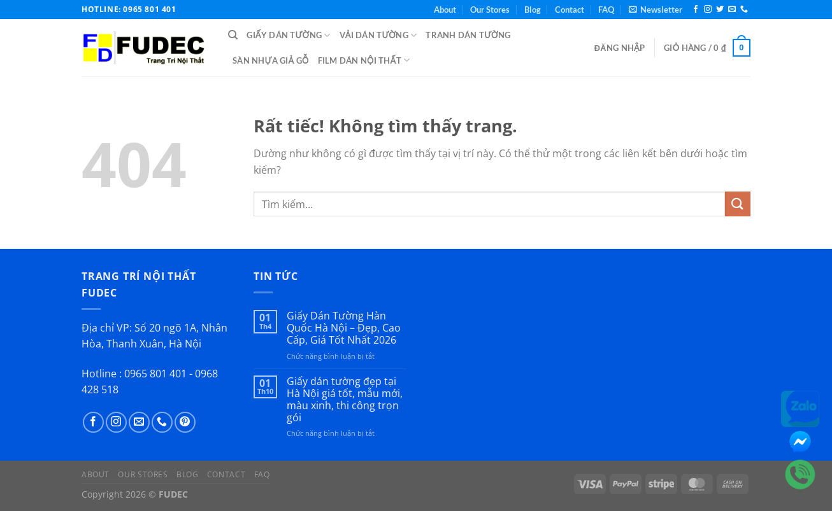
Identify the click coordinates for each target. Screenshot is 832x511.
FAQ (606, 9)
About (445, 9)
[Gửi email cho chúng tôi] (732, 9)
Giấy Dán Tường (288, 35)
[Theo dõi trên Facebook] (695, 9)
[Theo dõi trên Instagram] (708, 9)
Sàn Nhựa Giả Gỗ (271, 60)
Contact (569, 9)
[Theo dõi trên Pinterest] (185, 422)
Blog (532, 9)
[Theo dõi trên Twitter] (720, 9)
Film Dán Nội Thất (364, 60)
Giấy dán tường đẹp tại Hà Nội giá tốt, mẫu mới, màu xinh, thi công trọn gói (345, 399)
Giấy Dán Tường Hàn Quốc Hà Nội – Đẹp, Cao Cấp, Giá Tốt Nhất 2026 (344, 328)
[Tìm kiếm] (233, 35)
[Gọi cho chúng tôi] (744, 9)
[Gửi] (737, 204)
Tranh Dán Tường (468, 35)
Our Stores (490, 9)
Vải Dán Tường (378, 35)
